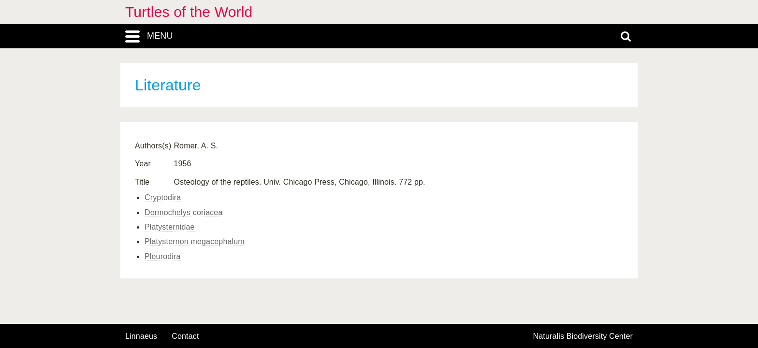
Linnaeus (141, 336)
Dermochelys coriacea (183, 212)
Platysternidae (170, 227)
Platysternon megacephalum (195, 241)
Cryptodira (163, 197)
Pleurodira (163, 256)
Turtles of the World (188, 12)
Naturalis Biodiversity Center (583, 336)
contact (185, 336)
